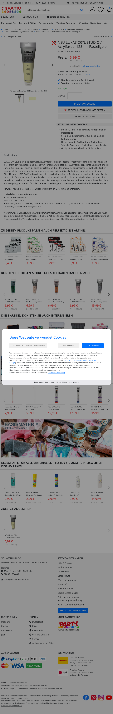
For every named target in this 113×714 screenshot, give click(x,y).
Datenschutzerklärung (53, 382)
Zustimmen (93, 345)
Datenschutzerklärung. (56, 372)
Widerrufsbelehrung (71, 382)
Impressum (38, 382)
